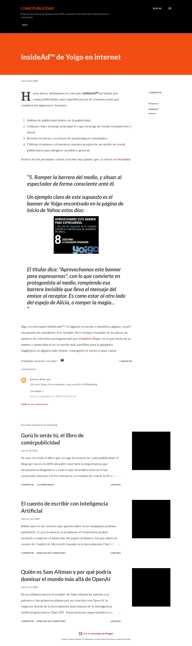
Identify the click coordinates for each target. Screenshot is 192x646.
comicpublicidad (37, 8)
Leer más (116, 484)
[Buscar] (157, 8)
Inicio (25, 24)
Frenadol (123, 159)
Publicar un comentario (34, 404)
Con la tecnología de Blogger (96, 633)
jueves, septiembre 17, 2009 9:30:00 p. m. (53, 396)
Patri (33, 379)
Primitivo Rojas (89, 338)
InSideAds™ (153, 109)
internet (152, 113)
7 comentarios (45, 484)
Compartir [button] (154, 92)
